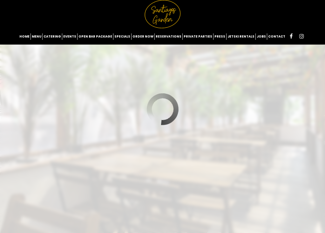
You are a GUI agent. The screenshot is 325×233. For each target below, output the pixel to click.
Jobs (261, 36)
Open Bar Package (95, 36)
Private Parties (198, 36)
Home (24, 36)
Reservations (168, 36)
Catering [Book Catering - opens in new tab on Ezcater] (52, 36)
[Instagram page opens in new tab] (301, 36)
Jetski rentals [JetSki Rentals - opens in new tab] (240, 36)
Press (219, 36)
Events (69, 36)
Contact (276, 36)
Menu (36, 36)
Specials (122, 36)
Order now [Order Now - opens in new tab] (142, 36)
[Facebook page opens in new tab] (291, 36)
